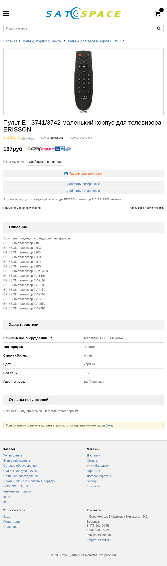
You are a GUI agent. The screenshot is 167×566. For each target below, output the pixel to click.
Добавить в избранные (83, 184)
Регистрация (12, 521)
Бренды (92, 481)
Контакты (93, 486)
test (5, 502)
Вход (109, 425)
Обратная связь (98, 540)
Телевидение (12, 455)
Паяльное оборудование (21, 476)
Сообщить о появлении (45, 161)
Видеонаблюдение (16, 460)
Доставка (93, 455)
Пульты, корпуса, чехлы (41, 41)
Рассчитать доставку (85, 173)
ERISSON (56, 137)
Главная (10, 41)
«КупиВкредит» (98, 465)
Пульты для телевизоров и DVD (93, 41)
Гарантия (93, 471)
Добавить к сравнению (83, 191)
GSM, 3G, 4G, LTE (16, 486)
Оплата (92, 460)
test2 (6, 496)
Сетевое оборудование (20, 465)
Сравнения (11, 526)
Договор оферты (99, 476)
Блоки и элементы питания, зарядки (29, 481)
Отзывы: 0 (27, 137)
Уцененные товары (17, 491)
